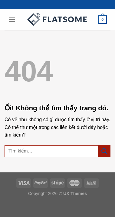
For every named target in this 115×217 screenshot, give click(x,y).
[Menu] (12, 19)
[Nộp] (104, 151)
